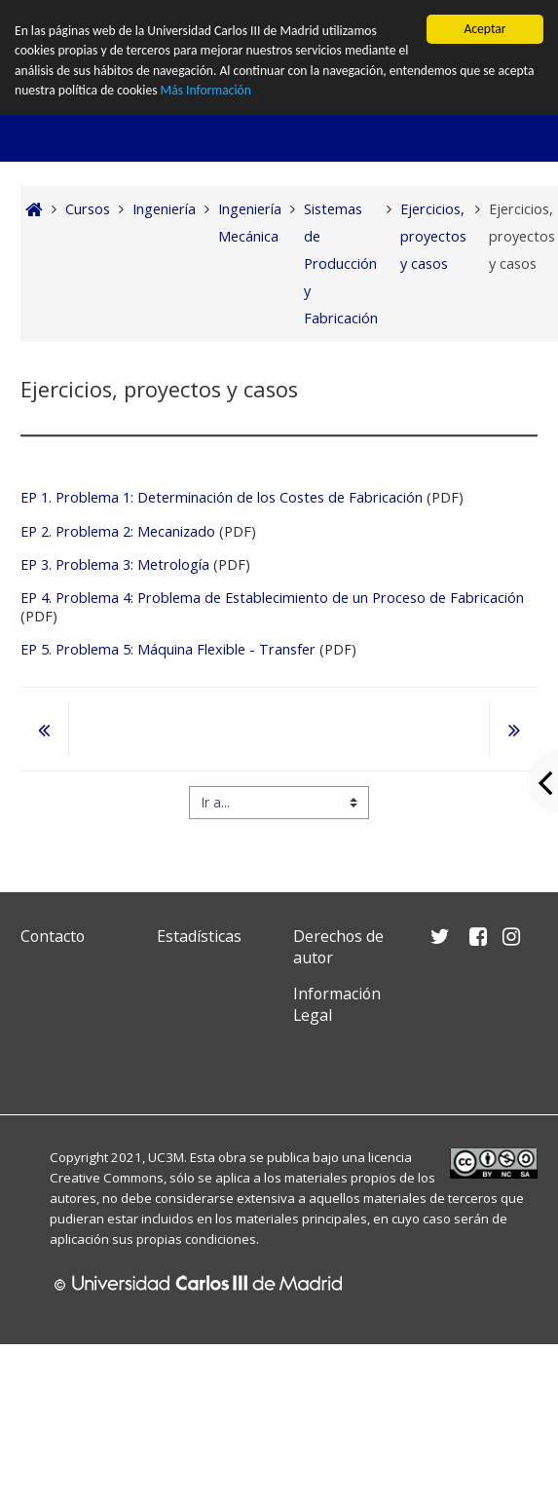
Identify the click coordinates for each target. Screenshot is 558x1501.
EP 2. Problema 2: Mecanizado (117, 531)
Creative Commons (107, 1177)
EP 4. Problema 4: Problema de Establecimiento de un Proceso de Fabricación (272, 597)
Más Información (206, 90)
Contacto (52, 936)
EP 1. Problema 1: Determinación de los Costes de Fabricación (221, 497)
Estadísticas (199, 936)
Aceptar (484, 28)
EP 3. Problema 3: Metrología (114, 564)
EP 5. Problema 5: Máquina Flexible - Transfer (168, 649)
